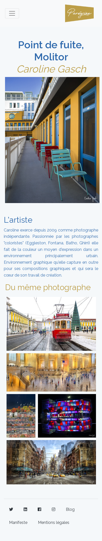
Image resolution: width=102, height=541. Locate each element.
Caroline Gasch (51, 69)
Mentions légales (53, 522)
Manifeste (18, 522)
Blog (70, 509)
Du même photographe (48, 287)
